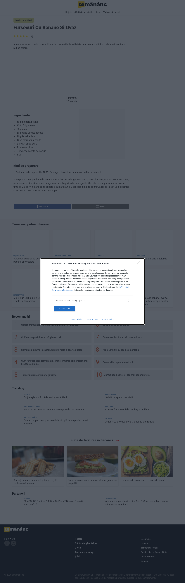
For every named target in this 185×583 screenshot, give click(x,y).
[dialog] (92, 291)
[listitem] (92, 300)
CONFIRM (67, 309)
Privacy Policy (107, 320)
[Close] (139, 263)
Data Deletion (77, 320)
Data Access (92, 320)
